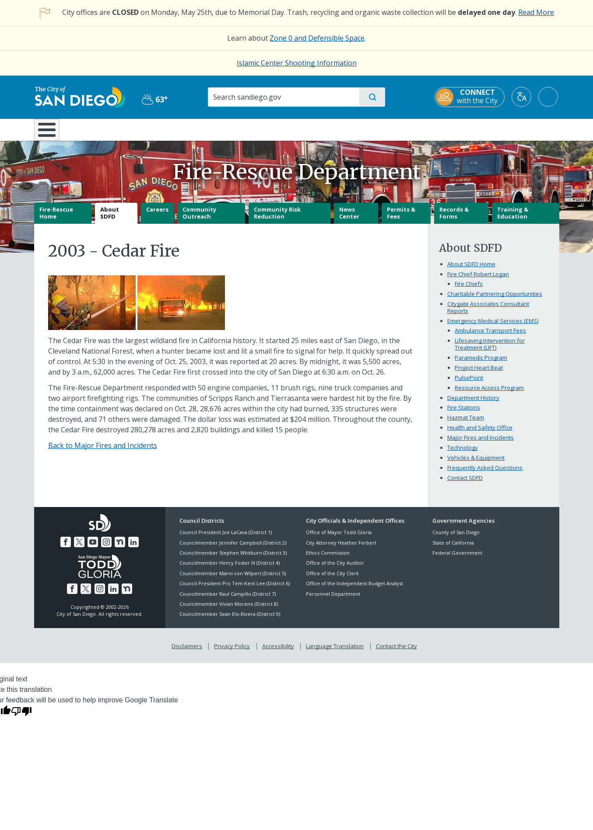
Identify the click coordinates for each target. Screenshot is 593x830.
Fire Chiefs (469, 290)
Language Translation (335, 652)
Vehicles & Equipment (476, 464)
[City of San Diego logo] (79, 96)
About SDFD (109, 219)
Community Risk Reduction (277, 219)
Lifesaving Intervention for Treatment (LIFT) (490, 350)
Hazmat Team (465, 424)
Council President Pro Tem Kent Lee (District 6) (234, 590)
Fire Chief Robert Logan (478, 281)
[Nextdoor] (120, 548)
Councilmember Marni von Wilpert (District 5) (232, 579)
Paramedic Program (481, 364)
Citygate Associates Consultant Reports (488, 313)
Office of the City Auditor (335, 569)
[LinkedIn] (133, 548)
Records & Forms (454, 219)
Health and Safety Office (479, 434)
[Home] (51, 133)
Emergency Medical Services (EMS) (492, 327)
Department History (473, 404)
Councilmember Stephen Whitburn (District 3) (233, 559)
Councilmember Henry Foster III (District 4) (229, 569)
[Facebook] (65, 548)
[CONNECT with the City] (471, 97)
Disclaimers (187, 652)
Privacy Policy (232, 652)
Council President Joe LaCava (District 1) (225, 538)
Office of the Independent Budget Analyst (354, 590)
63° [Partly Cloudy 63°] (154, 99)
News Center (349, 219)
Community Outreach (199, 219)
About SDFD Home (471, 270)
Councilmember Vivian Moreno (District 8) (228, 610)
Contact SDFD (465, 484)
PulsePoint (469, 384)
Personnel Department (333, 600)
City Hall (516, 129)
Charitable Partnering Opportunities (494, 300)
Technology (462, 454)
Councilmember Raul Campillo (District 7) (227, 600)
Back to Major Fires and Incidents (102, 452)
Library (345, 129)
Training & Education (512, 219)
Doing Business (266, 129)
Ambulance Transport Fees (490, 336)
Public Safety (430, 129)
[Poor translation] (21, 717)
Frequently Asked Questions (485, 474)
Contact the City (396, 652)
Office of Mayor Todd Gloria (339, 538)
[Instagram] (106, 548)
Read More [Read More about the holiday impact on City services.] (536, 12)
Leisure (108, 129)
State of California (453, 548)
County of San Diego (456, 538)
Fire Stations (463, 414)
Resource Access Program (489, 394)
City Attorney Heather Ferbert (341, 548)
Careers (157, 216)
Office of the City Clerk (332, 579)
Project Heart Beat (479, 374)
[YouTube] (93, 548)
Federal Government (457, 559)
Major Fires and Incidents (480, 444)
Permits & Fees (401, 219)
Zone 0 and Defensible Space (317, 38)
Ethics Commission (328, 559)
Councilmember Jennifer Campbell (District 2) (232, 548)
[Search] (283, 97)
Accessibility (278, 652)
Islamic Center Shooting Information (297, 63)
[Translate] (523, 97)
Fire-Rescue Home (56, 219)
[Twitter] (79, 548)
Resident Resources (189, 129)
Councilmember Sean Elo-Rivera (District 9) (229, 620)
